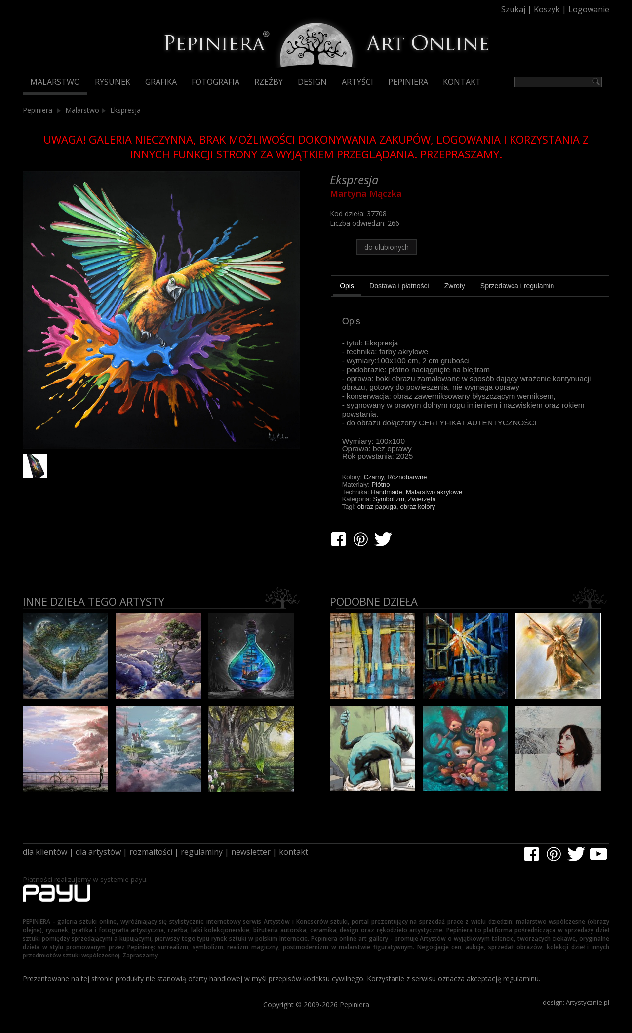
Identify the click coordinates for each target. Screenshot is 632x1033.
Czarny (374, 477)
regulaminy (202, 851)
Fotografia (215, 82)
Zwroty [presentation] (454, 286)
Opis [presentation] (347, 286)
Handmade (386, 492)
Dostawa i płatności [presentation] (399, 286)
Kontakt (462, 82)
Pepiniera (408, 82)
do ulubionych (386, 247)
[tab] (347, 287)
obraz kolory (417, 506)
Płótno (381, 484)
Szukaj (513, 9)
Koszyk (547, 9)
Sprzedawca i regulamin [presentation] (517, 286)
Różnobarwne (407, 477)
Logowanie (588, 9)
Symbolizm (389, 499)
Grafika (161, 82)
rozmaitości (150, 851)
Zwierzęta (421, 499)
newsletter (251, 851)
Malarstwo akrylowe (434, 492)
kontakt (293, 851)
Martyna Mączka (366, 193)
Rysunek (112, 82)
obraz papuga (377, 506)
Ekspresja (125, 110)
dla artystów (98, 851)
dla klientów (45, 851)
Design (312, 82)
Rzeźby (268, 82)
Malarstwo (55, 82)
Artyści (357, 82)
